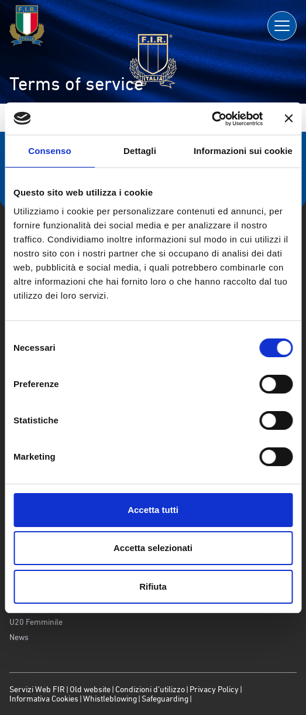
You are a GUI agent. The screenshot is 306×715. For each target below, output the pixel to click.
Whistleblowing (110, 698)
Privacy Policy (214, 689)
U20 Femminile (36, 622)
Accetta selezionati (153, 548)
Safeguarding (165, 698)
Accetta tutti (153, 510)
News (19, 637)
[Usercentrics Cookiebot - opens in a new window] (211, 118)
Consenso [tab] (49, 151)
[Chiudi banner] (288, 118)
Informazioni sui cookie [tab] (243, 151)
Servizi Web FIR (37, 689)
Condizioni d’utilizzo (150, 689)
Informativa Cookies (43, 698)
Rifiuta (153, 586)
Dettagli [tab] (139, 151)
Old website (90, 689)
